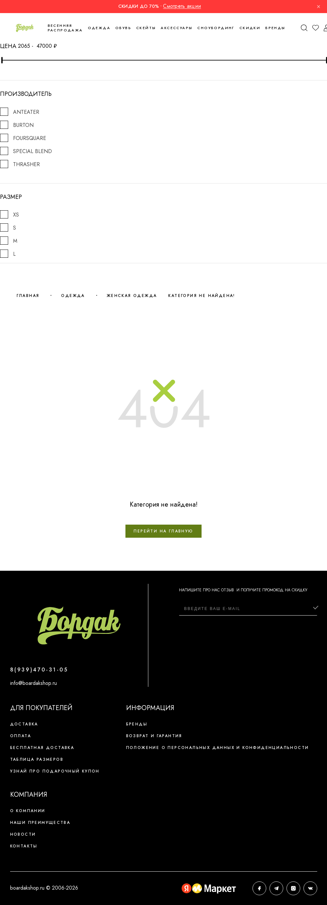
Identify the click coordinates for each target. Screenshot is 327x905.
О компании (27, 811)
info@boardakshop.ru (33, 683)
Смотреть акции (182, 6)
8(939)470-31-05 (39, 669)
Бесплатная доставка (42, 748)
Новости (23, 834)
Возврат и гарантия (154, 736)
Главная (28, 296)
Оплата (20, 736)
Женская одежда (132, 296)
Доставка (24, 724)
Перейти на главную (163, 531)
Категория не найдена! (201, 296)
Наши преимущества (40, 823)
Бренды (275, 27)
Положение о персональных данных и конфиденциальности (217, 748)
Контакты (24, 846)
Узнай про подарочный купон (55, 771)
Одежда (73, 296)
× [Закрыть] (318, 6)
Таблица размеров (36, 759)
